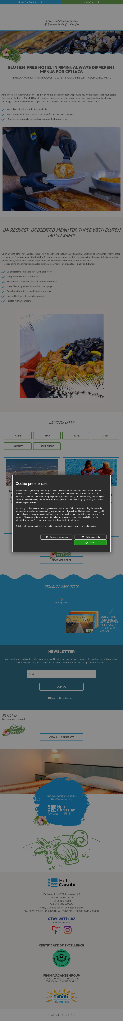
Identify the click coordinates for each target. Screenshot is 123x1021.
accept (91, 542)
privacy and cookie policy (84, 526)
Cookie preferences (56, 537)
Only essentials (90, 537)
